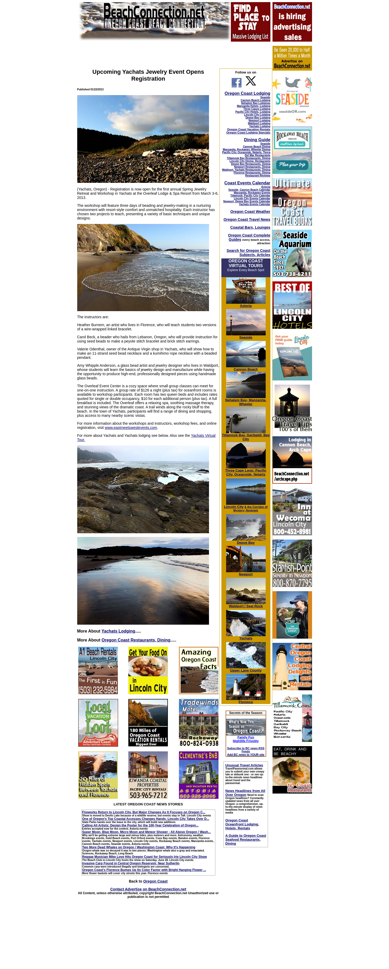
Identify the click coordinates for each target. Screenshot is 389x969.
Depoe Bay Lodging (258, 117)
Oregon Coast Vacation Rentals (248, 129)
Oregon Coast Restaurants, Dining (135, 640)
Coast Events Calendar (247, 183)
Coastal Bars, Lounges (250, 227)
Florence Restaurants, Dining (252, 172)
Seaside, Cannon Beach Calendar (249, 189)
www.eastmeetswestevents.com (131, 427)
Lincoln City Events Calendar (252, 198)
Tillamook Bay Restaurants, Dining (248, 158)
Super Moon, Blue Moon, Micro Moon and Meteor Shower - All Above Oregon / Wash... (146, 832)
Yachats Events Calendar (254, 204)
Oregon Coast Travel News (246, 219)
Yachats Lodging (118, 631)
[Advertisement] (292, 877)
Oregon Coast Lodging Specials (248, 132)
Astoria (265, 186)
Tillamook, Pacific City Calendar (250, 195)
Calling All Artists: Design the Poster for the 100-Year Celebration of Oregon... (140, 825)
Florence (246, 700)
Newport (246, 572)
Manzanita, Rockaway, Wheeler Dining (246, 149)
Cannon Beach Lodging (255, 100)
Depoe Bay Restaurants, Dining (250, 164)
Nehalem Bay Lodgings (255, 103)
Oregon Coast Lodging (247, 93)
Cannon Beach (246, 369)
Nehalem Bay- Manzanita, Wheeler (245, 400)
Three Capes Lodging (256, 108)
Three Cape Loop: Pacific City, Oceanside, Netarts (245, 470)
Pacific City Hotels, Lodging (252, 111)
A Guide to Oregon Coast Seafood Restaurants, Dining (245, 839)
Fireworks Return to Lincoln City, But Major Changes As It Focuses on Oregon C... (143, 812)
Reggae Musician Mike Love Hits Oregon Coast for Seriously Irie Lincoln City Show (144, 857)
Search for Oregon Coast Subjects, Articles (248, 252)
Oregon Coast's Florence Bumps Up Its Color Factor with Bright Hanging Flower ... (144, 870)
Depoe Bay (246, 541)
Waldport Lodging (259, 123)
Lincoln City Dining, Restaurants (250, 161)
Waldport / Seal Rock (246, 604)
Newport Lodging (259, 120)
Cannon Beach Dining (256, 146)
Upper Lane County (246, 668)
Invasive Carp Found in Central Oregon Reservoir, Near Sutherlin (130, 863)
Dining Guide (257, 140)
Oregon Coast (155, 881)
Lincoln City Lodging (257, 114)
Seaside (265, 97)
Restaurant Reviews (257, 175)
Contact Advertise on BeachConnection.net (148, 889)
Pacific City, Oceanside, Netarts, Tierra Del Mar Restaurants (246, 154)
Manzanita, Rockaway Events (252, 192)
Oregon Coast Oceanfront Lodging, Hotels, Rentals (242, 824)
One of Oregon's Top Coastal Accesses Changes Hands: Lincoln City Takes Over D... (145, 819)
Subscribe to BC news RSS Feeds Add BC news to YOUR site (246, 751)
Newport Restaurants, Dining (252, 166)
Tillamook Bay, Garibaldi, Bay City (246, 435)
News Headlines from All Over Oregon (245, 793)
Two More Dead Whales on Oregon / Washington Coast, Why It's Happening (139, 847)
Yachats (246, 636)
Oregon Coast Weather (250, 211)
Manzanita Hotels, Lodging (253, 106)
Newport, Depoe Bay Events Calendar (246, 201)
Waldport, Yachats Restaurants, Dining (246, 169)
